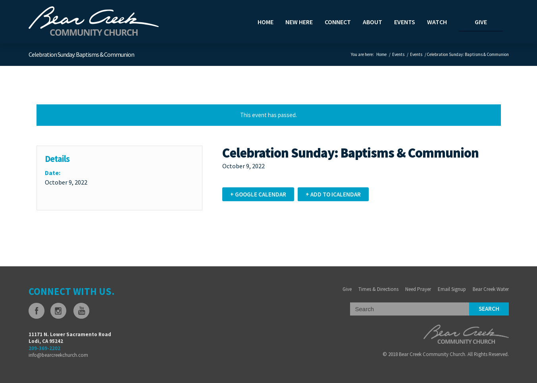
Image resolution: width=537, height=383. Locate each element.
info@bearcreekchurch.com (58, 355)
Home (381, 54)
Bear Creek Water (491, 289)
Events (398, 54)
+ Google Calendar (258, 194)
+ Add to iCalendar (333, 194)
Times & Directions (378, 289)
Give (347, 289)
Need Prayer (418, 289)
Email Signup (452, 289)
